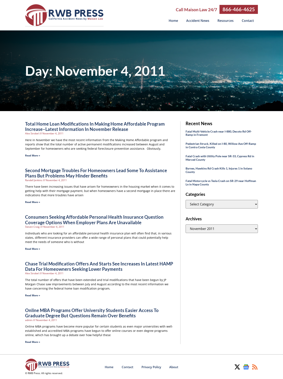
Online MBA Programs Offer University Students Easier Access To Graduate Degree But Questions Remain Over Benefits (92, 312)
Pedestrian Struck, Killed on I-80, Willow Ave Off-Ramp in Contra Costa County (221, 145)
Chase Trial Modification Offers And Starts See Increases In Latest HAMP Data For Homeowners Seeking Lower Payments (99, 266)
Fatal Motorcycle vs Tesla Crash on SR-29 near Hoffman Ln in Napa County (221, 182)
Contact (248, 20)
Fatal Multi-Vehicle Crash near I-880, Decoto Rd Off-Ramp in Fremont (219, 132)
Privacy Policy (151, 367)
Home (173, 20)
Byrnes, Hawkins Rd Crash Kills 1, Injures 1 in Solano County (219, 169)
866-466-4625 (239, 9)
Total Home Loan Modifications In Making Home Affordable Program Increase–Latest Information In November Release (95, 126)
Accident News (197, 20)
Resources (225, 20)
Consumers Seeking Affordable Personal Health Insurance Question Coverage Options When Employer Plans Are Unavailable (94, 219)
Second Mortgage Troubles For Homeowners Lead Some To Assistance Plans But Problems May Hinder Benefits (96, 172)
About (173, 367)
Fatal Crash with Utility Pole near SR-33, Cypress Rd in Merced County (220, 157)
